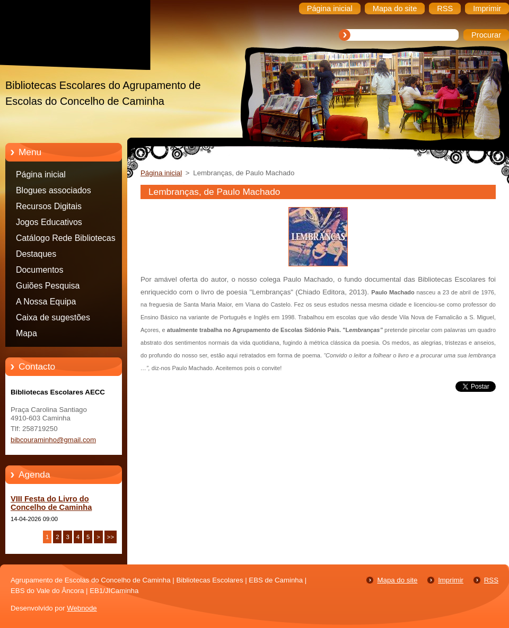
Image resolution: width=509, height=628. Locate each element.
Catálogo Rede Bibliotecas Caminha (66, 240)
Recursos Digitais (49, 206)
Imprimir (450, 580)
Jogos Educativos (49, 222)
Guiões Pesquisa (48, 285)
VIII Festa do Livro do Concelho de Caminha (51, 503)
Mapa (26, 333)
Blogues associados (53, 190)
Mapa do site (397, 580)
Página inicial (41, 174)
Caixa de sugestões (53, 317)
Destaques (36, 253)
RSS (491, 580)
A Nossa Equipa (46, 301)
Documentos (39, 269)
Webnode (82, 608)
